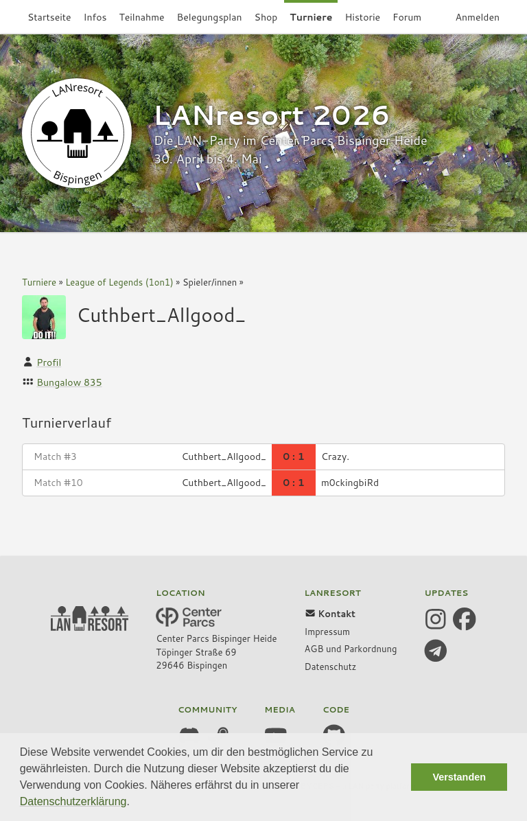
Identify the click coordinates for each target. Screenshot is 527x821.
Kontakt (330, 614)
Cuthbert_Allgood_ (161, 314)
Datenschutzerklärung (73, 801)
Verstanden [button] (459, 777)
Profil (48, 362)
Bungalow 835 (69, 382)
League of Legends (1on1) (119, 282)
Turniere (39, 282)
